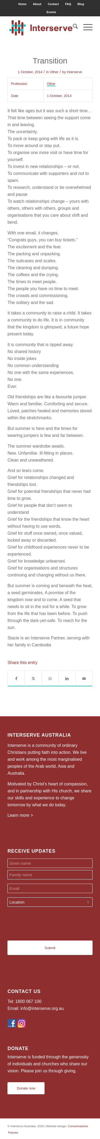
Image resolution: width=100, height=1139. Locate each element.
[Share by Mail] (84, 678)
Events (51, 12)
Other (54, 72)
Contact (53, 4)
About (37, 4)
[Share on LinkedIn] (67, 678)
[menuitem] (23, 4)
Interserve (74, 72)
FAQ (68, 4)
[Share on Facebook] (16, 678)
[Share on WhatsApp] (50, 678)
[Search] (72, 27)
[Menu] (85, 27)
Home (22, 4)
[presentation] (48, 921)
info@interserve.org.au (42, 1008)
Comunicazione (78, 1126)
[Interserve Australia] (41, 27)
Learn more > (20, 815)
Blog (81, 4)
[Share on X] (33, 678)
